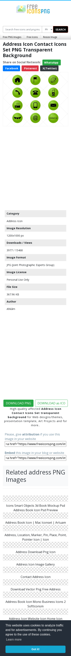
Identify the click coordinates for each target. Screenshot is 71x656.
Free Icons (32, 37)
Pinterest (30, 68)
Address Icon (15, 221)
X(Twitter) (49, 68)
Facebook (11, 68)
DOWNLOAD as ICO (51, 403)
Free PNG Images (12, 37)
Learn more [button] (14, 639)
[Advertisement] (35, 167)
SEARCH (60, 29)
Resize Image (50, 37)
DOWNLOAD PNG (18, 403)
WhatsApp (51, 62)
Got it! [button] (35, 649)
